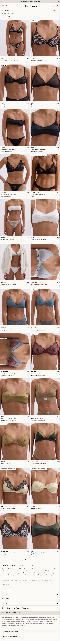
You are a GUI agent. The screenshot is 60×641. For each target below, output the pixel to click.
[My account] (53, 6)
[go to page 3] (31, 559)
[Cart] (57, 6)
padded (7, 571)
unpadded (16, 571)
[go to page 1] (25, 559)
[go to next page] (34, 559)
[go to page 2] (28, 559)
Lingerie (5, 10)
